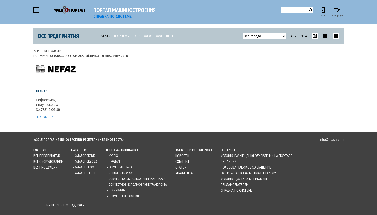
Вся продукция (45, 167)
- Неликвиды (116, 190)
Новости (182, 155)
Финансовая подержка (193, 149)
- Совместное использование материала (136, 179)
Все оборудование (48, 161)
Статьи (181, 167)
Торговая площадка (121, 149)
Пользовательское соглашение (246, 167)
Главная (39, 149)
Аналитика (184, 173)
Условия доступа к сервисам (244, 178)
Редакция (228, 161)
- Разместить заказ (120, 167)
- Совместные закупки (123, 196)
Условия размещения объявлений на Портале (256, 155)
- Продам (113, 161)
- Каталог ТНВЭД (84, 173)
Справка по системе (236, 190)
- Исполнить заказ (120, 173)
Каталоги (78, 149)
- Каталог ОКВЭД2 (85, 161)
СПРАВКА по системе (113, 16)
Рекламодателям (235, 184)
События (182, 161)
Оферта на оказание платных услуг (249, 173)
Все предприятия (58, 36)
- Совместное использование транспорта (137, 184)
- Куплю (112, 156)
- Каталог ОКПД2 (84, 156)
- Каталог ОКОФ (83, 167)
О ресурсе (228, 149)
